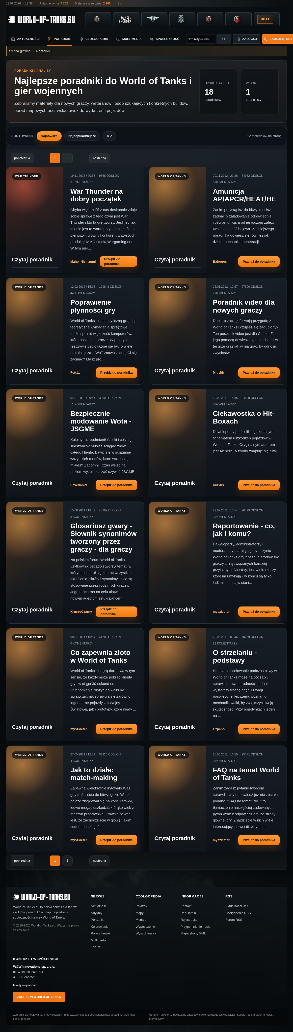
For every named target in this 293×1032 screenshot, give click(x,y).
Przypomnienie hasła (196, 926)
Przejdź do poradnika (112, 261)
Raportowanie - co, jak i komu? (244, 529)
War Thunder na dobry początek (96, 195)
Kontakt (186, 906)
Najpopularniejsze (82, 136)
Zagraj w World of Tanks (39, 997)
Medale (141, 920)
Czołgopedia (93, 39)
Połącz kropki (100, 933)
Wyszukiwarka (146, 933)
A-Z (109, 136)
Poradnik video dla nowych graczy (244, 306)
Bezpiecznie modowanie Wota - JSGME (101, 421)
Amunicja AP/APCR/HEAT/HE (244, 195)
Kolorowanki (99, 926)
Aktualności (25, 39)
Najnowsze (49, 136)
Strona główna (20, 51)
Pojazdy (141, 906)
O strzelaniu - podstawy (235, 656)
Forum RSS (233, 920)
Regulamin (188, 913)
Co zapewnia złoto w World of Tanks (100, 656)
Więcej (188, 39)
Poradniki (59, 39)
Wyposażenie (145, 926)
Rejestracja (189, 920)
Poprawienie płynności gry (92, 306)
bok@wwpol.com (25, 985)
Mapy (140, 913)
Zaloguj (246, 39)
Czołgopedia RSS (238, 913)
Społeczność (164, 39)
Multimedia (129, 39)
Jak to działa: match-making (93, 774)
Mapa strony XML (193, 933)
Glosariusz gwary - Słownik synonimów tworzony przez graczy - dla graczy (103, 537)
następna (99, 158)
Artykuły (96, 913)
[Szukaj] (223, 39)
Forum (95, 947)
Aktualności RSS (237, 906)
